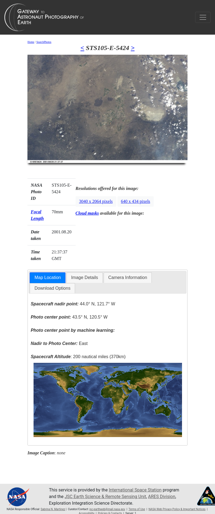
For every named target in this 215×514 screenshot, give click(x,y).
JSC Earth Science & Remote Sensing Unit (105, 496)
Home (30, 41)
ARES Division (161, 496)
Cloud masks (87, 213)
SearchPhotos (43, 41)
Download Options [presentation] (52, 288)
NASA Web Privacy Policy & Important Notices (176, 509)
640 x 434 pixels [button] (135, 201)
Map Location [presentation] (47, 277)
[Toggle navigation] (203, 17)
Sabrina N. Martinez (53, 509)
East (59, 343)
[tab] (47, 277)
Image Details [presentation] (84, 277)
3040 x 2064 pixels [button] (96, 201)
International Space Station (135, 490)
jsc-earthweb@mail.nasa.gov (107, 509)
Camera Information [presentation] (127, 277)
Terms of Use (136, 509)
